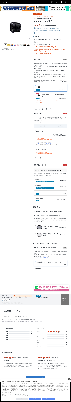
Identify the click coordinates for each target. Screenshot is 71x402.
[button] (2, 8)
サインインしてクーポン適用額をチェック (23, 296)
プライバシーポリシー (20, 395)
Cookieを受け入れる (49, 398)
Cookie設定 (21, 398)
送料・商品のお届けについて (16, 302)
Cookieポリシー (16, 394)
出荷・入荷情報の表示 (6, 302)
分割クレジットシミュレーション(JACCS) (9, 303)
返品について (20, 303)
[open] (61, 2)
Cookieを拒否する (35, 398)
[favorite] (52, 2)
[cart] (56, 2)
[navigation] (66, 2)
